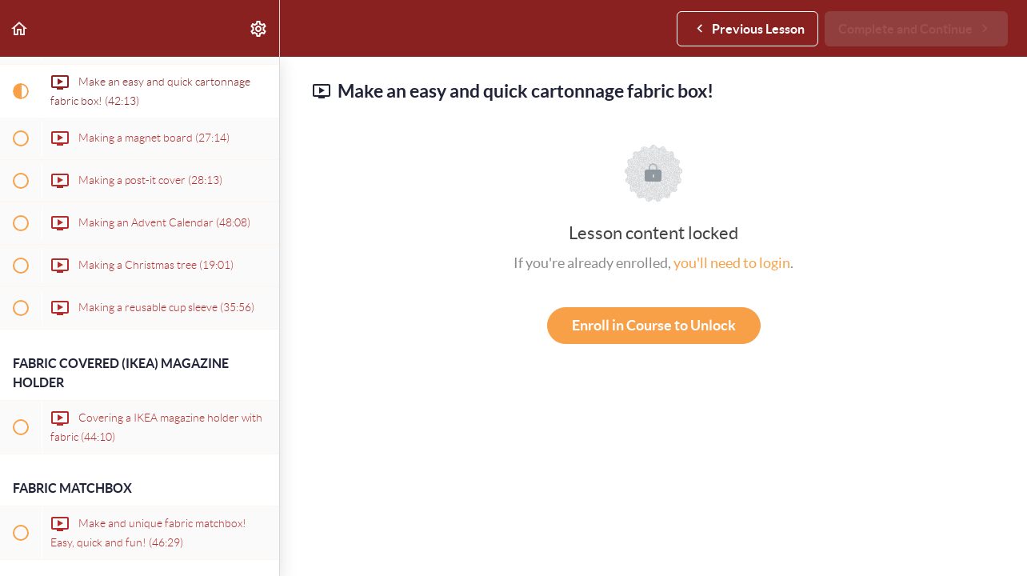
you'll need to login (731, 262)
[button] (20, 28)
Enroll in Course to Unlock (654, 325)
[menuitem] (259, 28)
